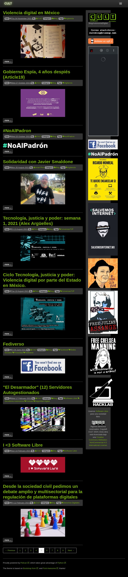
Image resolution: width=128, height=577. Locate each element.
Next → (71, 550)
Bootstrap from (30, 568)
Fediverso (13, 344)
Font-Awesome (50, 568)
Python (62, 563)
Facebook (63, 350)
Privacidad (17, 352)
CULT (8, 3)
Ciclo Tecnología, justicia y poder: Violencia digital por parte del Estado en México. (42, 280)
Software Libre (70, 398)
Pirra (35, 229)
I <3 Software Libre (23, 445)
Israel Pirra (38, 167)
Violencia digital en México (31, 12)
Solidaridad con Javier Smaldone (38, 161)
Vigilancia (69, 18)
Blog (55, 18)
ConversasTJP (66, 229)
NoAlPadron (68, 136)
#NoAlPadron (17, 130)
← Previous (10, 550)
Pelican (25, 563)
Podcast (28, 401)
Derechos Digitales (70, 503)
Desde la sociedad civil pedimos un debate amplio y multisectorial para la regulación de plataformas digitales (42, 491)
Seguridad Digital (42, 401)
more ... (8, 61)
